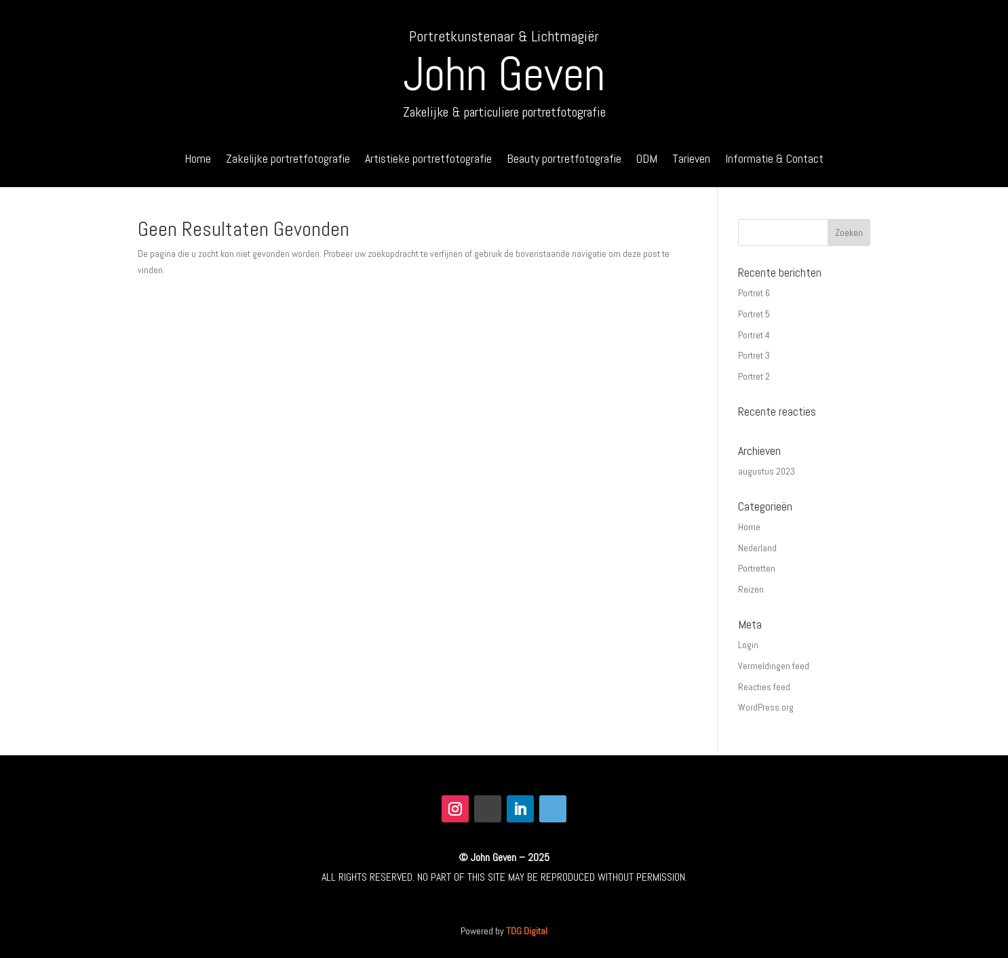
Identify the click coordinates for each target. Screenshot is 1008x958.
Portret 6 (754, 293)
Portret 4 (754, 335)
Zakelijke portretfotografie (288, 160)
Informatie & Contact (774, 160)
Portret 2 (754, 376)
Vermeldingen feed (773, 666)
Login (748, 645)
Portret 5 (754, 314)
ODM (646, 160)
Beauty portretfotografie (564, 160)
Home (198, 160)
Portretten (756, 568)
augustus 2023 (766, 471)
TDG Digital (526, 931)
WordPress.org (766, 707)
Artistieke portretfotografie (428, 160)
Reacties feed (764, 687)
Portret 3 (754, 355)
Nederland (757, 548)
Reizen (751, 589)
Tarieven (691, 160)
